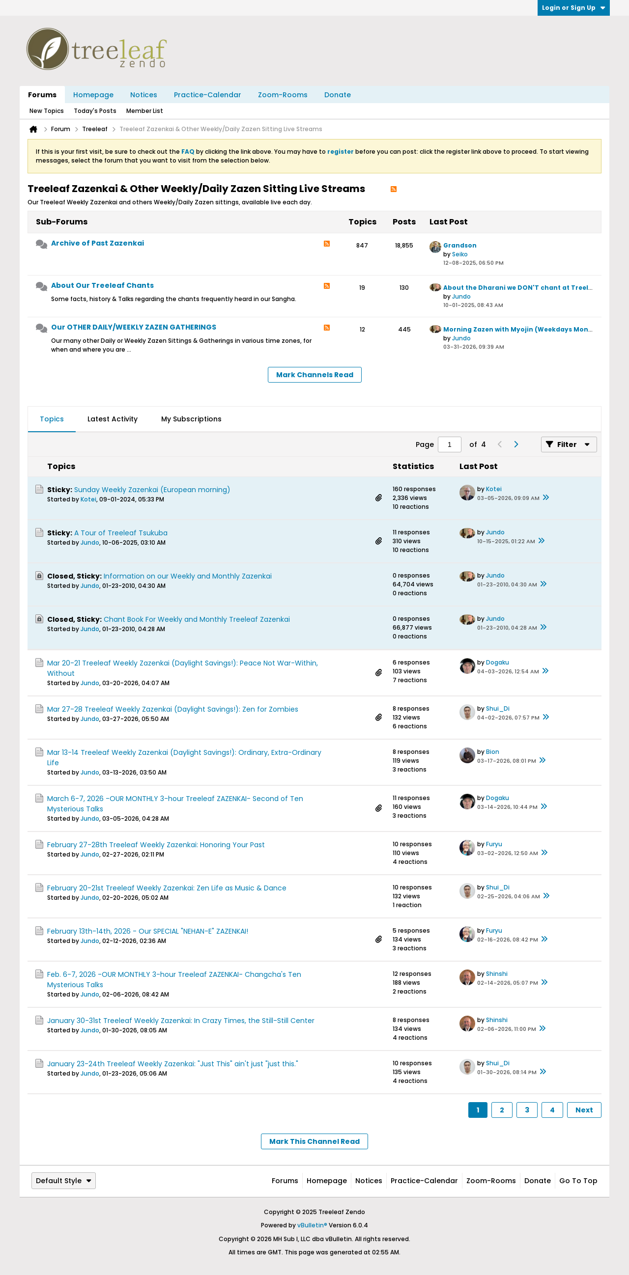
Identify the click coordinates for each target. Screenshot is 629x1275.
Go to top (578, 1181)
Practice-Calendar (207, 95)
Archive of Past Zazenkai (97, 243)
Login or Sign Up (573, 7)
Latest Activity (112, 419)
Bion (492, 752)
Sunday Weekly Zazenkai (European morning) (152, 490)
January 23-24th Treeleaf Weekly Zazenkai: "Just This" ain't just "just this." (172, 1064)
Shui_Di (498, 708)
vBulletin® (312, 1225)
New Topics (46, 111)
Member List (144, 111)
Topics (52, 419)
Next (584, 1110)
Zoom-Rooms (283, 95)
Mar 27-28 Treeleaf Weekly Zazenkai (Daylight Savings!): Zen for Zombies (172, 709)
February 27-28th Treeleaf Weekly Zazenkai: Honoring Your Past (156, 845)
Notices (143, 95)
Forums (42, 95)
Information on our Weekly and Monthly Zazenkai (188, 576)
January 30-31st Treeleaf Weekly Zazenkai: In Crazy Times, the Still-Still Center (180, 1021)
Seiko (460, 254)
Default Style (63, 1181)
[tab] (52, 419)
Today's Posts (95, 111)
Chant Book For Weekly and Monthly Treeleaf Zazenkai (197, 619)
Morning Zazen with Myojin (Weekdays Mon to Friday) (533, 329)
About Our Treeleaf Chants (102, 285)
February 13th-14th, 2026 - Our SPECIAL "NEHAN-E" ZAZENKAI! (147, 931)
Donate (337, 95)
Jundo (461, 296)
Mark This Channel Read (314, 1141)
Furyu (494, 844)
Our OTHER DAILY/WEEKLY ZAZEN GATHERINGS (133, 327)
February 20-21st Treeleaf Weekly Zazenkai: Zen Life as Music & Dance (166, 888)
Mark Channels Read (314, 375)
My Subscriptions (191, 419)
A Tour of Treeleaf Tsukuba (121, 533)
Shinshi (497, 974)
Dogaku (497, 662)
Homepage (93, 95)
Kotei (88, 499)
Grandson (460, 245)
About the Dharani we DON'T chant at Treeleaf (521, 287)
